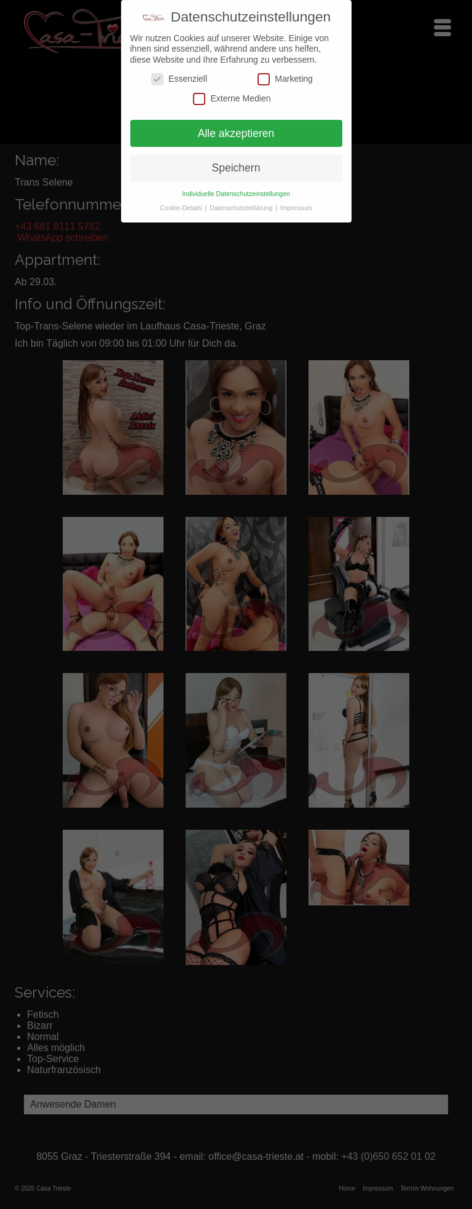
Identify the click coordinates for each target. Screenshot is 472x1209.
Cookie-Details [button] (181, 207)
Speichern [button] (236, 168)
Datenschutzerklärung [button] (242, 207)
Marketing (285, 79)
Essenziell (179, 79)
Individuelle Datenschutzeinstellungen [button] (236, 193)
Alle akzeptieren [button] (236, 133)
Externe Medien (231, 98)
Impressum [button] (296, 207)
